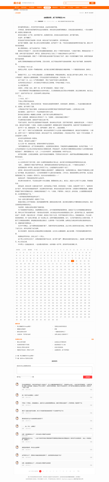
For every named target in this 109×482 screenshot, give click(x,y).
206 (41, 277)
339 (41, 297)
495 (57, 319)
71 (47, 258)
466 (17, 317)
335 (25, 297)
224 (37, 280)
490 (37, 319)
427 (89, 308)
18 (16, 252)
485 (17, 319)
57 (75, 255)
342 (53, 297)
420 (61, 308)
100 (72, 261)
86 (23, 261)
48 (44, 255)
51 (54, 255)
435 (45, 311)
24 (37, 252)
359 (45, 300)
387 (81, 303)
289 (69, 289)
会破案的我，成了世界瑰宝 (62, 350)
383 (65, 303)
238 (17, 283)
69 (40, 258)
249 (61, 283)
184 (29, 275)
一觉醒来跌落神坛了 (60, 331)
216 (81, 277)
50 (51, 255)
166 (33, 272)
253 (77, 283)
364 (65, 300)
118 (68, 263)
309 (73, 291)
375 (33, 303)
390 (17, 305)
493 (49, 319)
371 (17, 303)
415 (41, 308)
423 (73, 308)
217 (85, 277)
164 (25, 272)
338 (37, 297)
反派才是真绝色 (59, 347)
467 (21, 317)
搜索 (92, 3)
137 (69, 266)
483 (85, 317)
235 (81, 280)
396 (41, 305)
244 (41, 283)
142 (89, 266)
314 (17, 294)
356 (33, 300)
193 (65, 275)
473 (45, 317)
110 (37, 263)
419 (57, 308)
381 (57, 303)
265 (49, 286)
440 (65, 311)
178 (81, 272)
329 (77, 294)
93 (47, 261)
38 (86, 252)
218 (89, 277)
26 (44, 252)
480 (73, 317)
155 (65, 269)
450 (29, 314)
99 (68, 261)
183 (25, 275)
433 (37, 311)
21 (27, 252)
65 (27, 258)
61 (89, 255)
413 (33, 308)
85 (20, 261)
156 (69, 269)
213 (69, 277)
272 (77, 286)
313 (89, 291)
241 (29, 283)
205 (37, 277)
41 (20, 255)
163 (21, 272)
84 (16, 261)
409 (17, 308)
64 (23, 258)
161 (89, 269)
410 (21, 308)
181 (17, 275)
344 (61, 297)
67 (34, 258)
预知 (73, 21)
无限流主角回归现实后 (61, 326)
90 (37, 261)
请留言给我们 (71, 476)
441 (69, 311)
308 (69, 291)
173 (61, 272)
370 (89, 300)
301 (41, 291)
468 (25, 317)
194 (69, 275)
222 (29, 280)
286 (57, 289)
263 (41, 286)
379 (49, 303)
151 (49, 269)
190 (53, 275)
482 (81, 317)
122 (84, 263)
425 (81, 308)
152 (53, 269)
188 (45, 275)
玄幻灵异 (91, 12)
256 (89, 283)
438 (57, 311)
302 (45, 291)
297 (25, 291)
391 (21, 305)
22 (30, 252)
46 (37, 255)
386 (77, 303)
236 (85, 280)
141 (85, 266)
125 (21, 266)
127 (29, 266)
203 (29, 277)
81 (82, 258)
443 (77, 311)
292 (81, 289)
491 (41, 319)
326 (65, 294)
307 (65, 291)
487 (25, 319)
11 (70, 249)
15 (84, 249)
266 (53, 286)
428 (17, 311)
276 (17, 289)
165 (29, 272)
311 (81, 291)
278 (25, 289)
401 (61, 305)
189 (49, 275)
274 (85, 286)
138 (73, 266)
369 (85, 300)
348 (77, 297)
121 (80, 263)
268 (61, 286)
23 (34, 252)
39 (89, 252)
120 (76, 263)
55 (68, 255)
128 (33, 266)
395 (37, 305)
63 (20, 258)
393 (29, 305)
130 (41, 266)
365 (69, 300)
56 (72, 255)
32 (65, 252)
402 (65, 305)
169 (45, 272)
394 (33, 305)
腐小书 (86, 12)
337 (33, 297)
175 (69, 272)
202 (25, 277)
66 (30, 258)
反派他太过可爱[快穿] (60, 342)
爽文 (59, 21)
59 (82, 255)
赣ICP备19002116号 (78, 479)
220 (21, 280)
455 (49, 314)
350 (85, 297)
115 (56, 263)
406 (81, 305)
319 (37, 294)
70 (44, 258)
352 (17, 300)
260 (29, 286)
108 (29, 263)
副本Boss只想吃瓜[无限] (26, 358)
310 (77, 291)
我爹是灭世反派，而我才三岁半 (25, 350)
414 (37, 308)
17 (91, 249)
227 (49, 280)
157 (73, 269)
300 (37, 291)
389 (89, 303)
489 (33, 319)
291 (77, 289)
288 (65, 289)
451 (33, 314)
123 (88, 263)
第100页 (30, 249)
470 (33, 317)
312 (85, 291)
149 (41, 269)
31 (61, 252)
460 (69, 314)
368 (81, 300)
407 (85, 305)
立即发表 (88, 377)
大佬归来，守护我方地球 (23, 334)
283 (45, 289)
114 (52, 263)
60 (86, 255)
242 (33, 283)
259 (25, 286)
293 (85, 289)
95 (54, 261)
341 (49, 297)
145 (25, 269)
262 (37, 286)
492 (45, 319)
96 (58, 261)
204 (33, 277)
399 (53, 305)
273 (81, 286)
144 (21, 269)
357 (37, 300)
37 (82, 252)
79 (75, 258)
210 (57, 277)
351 (89, 297)
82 (86, 258)
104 (88, 261)
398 (49, 305)
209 (53, 277)
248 (57, 283)
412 (29, 308)
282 (41, 289)
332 (89, 294)
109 (33, 263)
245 (45, 283)
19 (20, 252)
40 (16, 255)
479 (69, 317)
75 (61, 258)
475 (53, 317)
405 (77, 305)
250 (65, 283)
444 (81, 311)
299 (33, 291)
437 (53, 311)
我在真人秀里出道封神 (23, 347)
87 (27, 261)
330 (81, 294)
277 (21, 289)
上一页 (24, 249)
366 (73, 300)
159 (81, 269)
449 (25, 314)
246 (49, 283)
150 (45, 269)
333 (17, 297)
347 (73, 297)
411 (25, 308)
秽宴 (56, 329)
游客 (23, 389)
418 (53, 308)
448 (21, 314)
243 (37, 283)
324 (57, 294)
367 (77, 300)
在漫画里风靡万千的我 (23, 344)
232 (69, 280)
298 (29, 291)
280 (33, 289)
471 (37, 317)
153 (57, 269)
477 (61, 317)
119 (72, 263)
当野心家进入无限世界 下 (61, 334)
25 (40, 252)
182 (21, 275)
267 (57, 286)
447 (17, 314)
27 (47, 252)
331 (85, 294)
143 (17, 269)
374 (29, 303)
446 (89, 311)
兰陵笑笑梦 (40, 21)
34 (72, 252)
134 (57, 266)
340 (45, 297)
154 (61, 269)
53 (61, 255)
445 (85, 311)
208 (49, 277)
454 (45, 314)
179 (85, 272)
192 (61, 275)
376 (37, 303)
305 (57, 291)
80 (79, 258)
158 (77, 269)
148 (37, 269)
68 (37, 258)
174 (65, 272)
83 (89, 258)
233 (73, 280)
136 (65, 266)
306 (61, 291)
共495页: (18, 249)
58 (79, 255)
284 (49, 289)
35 (75, 252)
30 (58, 252)
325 (61, 294)
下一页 (35, 249)
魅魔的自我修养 (21, 329)
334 (21, 297)
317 (29, 294)
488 (29, 319)
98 (65, 261)
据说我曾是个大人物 (60, 344)
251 (69, 283)
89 (34, 261)
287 (61, 289)
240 (25, 283)
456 (53, 314)
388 (85, 303)
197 (81, 275)
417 (49, 308)
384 (69, 303)
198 (85, 275)
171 (53, 272)
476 (57, 317)
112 (44, 263)
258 (21, 286)
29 (54, 252)
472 (41, 317)
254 (81, 283)
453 (41, 314)
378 (45, 303)
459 (65, 314)
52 (58, 255)
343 (57, 297)
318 (33, 294)
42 (23, 255)
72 (51, 258)
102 (80, 261)
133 (53, 266)
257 (17, 286)
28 (51, 252)
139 (77, 266)
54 (65, 255)
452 (37, 314)
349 (81, 297)
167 (37, 272)
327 (69, 294)
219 (17, 280)
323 (53, 294)
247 (53, 283)
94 (51, 261)
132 (49, 266)
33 (68, 252)
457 (57, 314)
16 (87, 249)
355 (29, 300)
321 (45, 294)
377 (41, 303)
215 (77, 277)
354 (25, 300)
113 (49, 263)
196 (77, 275)
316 (25, 294)
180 (89, 272)
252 (73, 283)
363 (61, 300)
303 (49, 291)
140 (81, 266)
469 (29, 317)
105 (17, 263)
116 (60, 263)
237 (89, 280)
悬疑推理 (63, 21)
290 (73, 289)
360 (49, 300)
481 (77, 317)
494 (53, 319)
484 (89, 317)
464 (85, 314)
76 (65, 258)
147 (33, 269)
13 (77, 249)
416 (45, 308)
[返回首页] (54, 361)
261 (33, 286)
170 (49, 272)
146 (29, 269)
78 (72, 258)
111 (41, 263)
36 (79, 252)
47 (40, 255)
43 (27, 255)
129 (37, 266)
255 (85, 283)
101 (76, 261)
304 (53, 291)
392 (25, 305)
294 (89, 289)
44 (30, 255)
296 (21, 291)
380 (53, 303)
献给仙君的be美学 (22, 331)
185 (33, 275)
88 (30, 261)
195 (73, 275)
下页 (78, 471)
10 (66, 249)
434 (41, 311)
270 (69, 286)
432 (33, 311)
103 (84, 261)
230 (61, 280)
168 (41, 272)
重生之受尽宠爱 (21, 342)
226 (45, 280)
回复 (91, 389)
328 (73, 294)
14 (80, 249)
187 (41, 275)
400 (57, 305)
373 (25, 303)
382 (61, 303)
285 (53, 289)
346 (69, 297)
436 (49, 311)
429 (21, 311)
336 (29, 297)
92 (44, 261)
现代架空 (69, 21)
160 (85, 269)
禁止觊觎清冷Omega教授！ (24, 326)
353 (21, 300)
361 (53, 300)
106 (21, 263)
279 (29, 289)
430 (25, 311)
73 (54, 258)
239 (21, 283)
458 (61, 314)
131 (45, 266)
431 (29, 311)
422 (69, 308)
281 (37, 289)
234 (77, 280)
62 (16, 258)
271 (73, 286)
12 (73, 249)
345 (65, 297)
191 (57, 275)
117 (64, 263)
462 (77, 314)
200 (17, 277)
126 (25, 266)
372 (21, 303)
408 (89, 305)
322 (49, 294)
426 (85, 308)
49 (47, 255)
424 (77, 308)
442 (73, 311)
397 (45, 305)
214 (73, 277)
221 (25, 280)
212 (65, 277)
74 (58, 258)
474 (49, 317)
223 (33, 280)
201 (21, 277)
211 (61, 277)
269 (65, 286)
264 (45, 286)
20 (23, 252)
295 (17, 291)
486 (21, 319)
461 (73, 314)
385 (73, 303)
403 (69, 305)
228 (53, 280)
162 (17, 272)
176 (73, 272)
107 (25, 263)
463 (81, 314)
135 (61, 266)
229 (57, 280)
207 (45, 277)
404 (73, 305)
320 (41, 294)
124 (17, 266)
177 (77, 272)
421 (65, 308)
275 (89, 286)
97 (61, 261)
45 (34, 255)
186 (37, 275)
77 (68, 258)
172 (57, 272)
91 (40, 261)
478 (65, 317)
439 (61, 311)
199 (89, 275)
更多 (93, 339)
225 (41, 280)
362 (57, 300)
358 (41, 300)
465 (89, 314)
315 (21, 294)
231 (65, 280)
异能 (66, 21)
